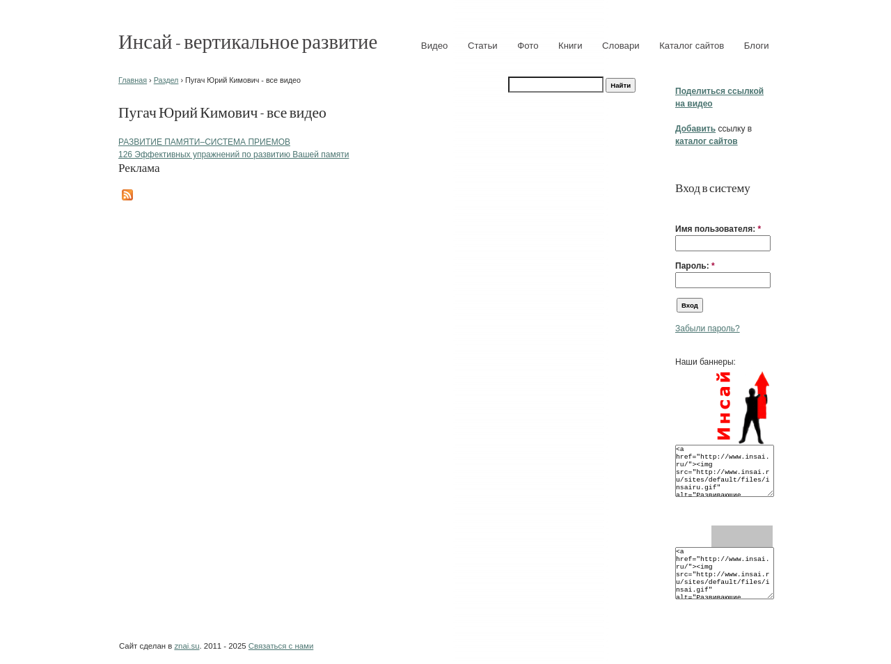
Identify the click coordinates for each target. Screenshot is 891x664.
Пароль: (695, 266)
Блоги (756, 45)
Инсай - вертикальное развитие (247, 41)
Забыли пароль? (707, 328)
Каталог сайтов (691, 45)
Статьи (483, 45)
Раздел (166, 80)
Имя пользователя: (718, 229)
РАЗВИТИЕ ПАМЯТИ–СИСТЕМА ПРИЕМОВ (204, 142)
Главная (132, 80)
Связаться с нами (281, 646)
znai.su (186, 646)
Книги (570, 45)
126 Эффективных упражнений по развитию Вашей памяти (233, 154)
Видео (434, 45)
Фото (527, 45)
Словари (621, 45)
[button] (680, 207)
